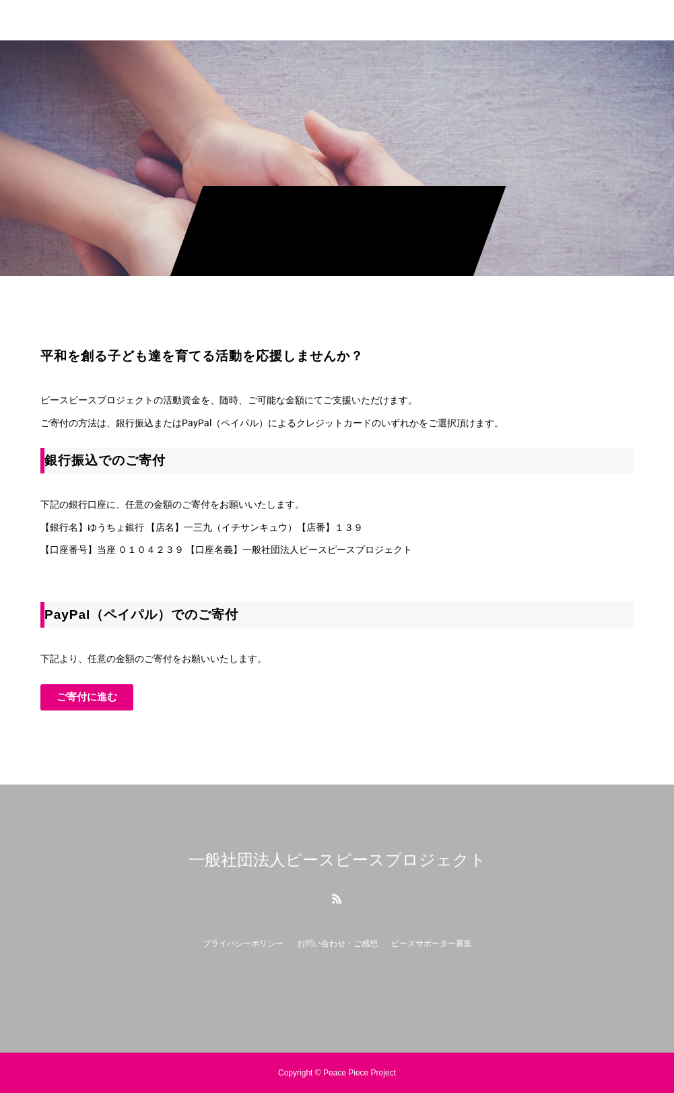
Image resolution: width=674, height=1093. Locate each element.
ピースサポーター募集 (431, 943)
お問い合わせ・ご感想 (337, 943)
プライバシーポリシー (243, 943)
